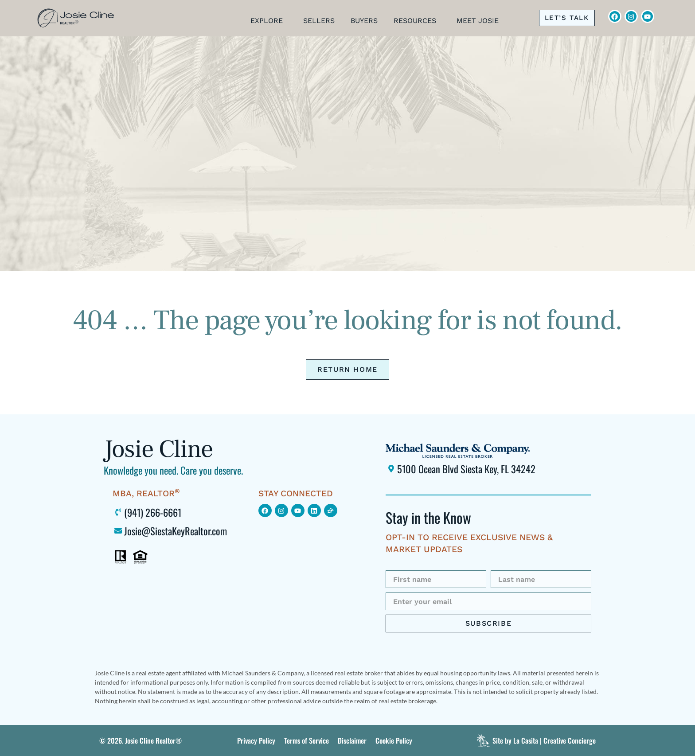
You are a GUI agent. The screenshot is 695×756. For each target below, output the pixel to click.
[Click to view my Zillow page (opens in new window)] (330, 510)
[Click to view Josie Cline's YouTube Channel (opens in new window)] (647, 16)
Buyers (364, 21)
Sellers (319, 21)
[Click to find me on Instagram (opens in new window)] (281, 510)
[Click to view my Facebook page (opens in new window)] (265, 510)
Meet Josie (480, 21)
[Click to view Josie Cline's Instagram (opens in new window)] (631, 16)
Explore (268, 21)
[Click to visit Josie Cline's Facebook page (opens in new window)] (614, 16)
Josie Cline (158, 449)
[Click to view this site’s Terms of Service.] (306, 740)
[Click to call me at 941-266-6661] (567, 18)
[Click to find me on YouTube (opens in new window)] (298, 510)
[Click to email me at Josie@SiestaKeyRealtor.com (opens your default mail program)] (181, 530)
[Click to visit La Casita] (535, 740)
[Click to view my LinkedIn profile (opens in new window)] (314, 510)
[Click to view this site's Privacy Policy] (256, 740)
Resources (417, 21)
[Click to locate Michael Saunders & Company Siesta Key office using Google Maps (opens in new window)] (488, 468)
